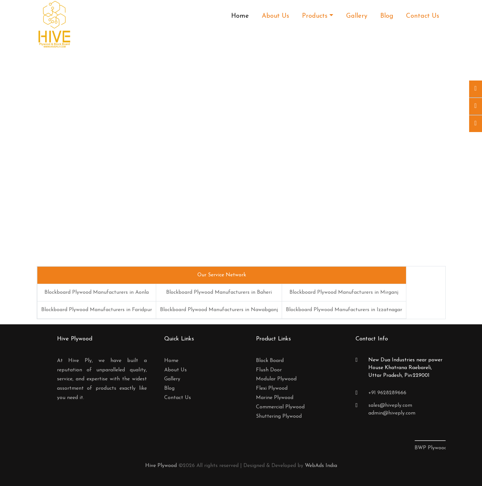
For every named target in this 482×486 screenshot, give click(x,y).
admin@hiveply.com (391, 413)
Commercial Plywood (280, 407)
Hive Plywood (161, 465)
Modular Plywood (276, 379)
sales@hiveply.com (390, 405)
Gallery (356, 16)
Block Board (270, 360)
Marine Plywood (274, 397)
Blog (386, 16)
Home (240, 16)
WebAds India (321, 465)
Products (314, 16)
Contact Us (422, 16)
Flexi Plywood (272, 388)
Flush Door (269, 370)
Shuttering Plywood (279, 416)
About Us (275, 16)
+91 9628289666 (387, 392)
